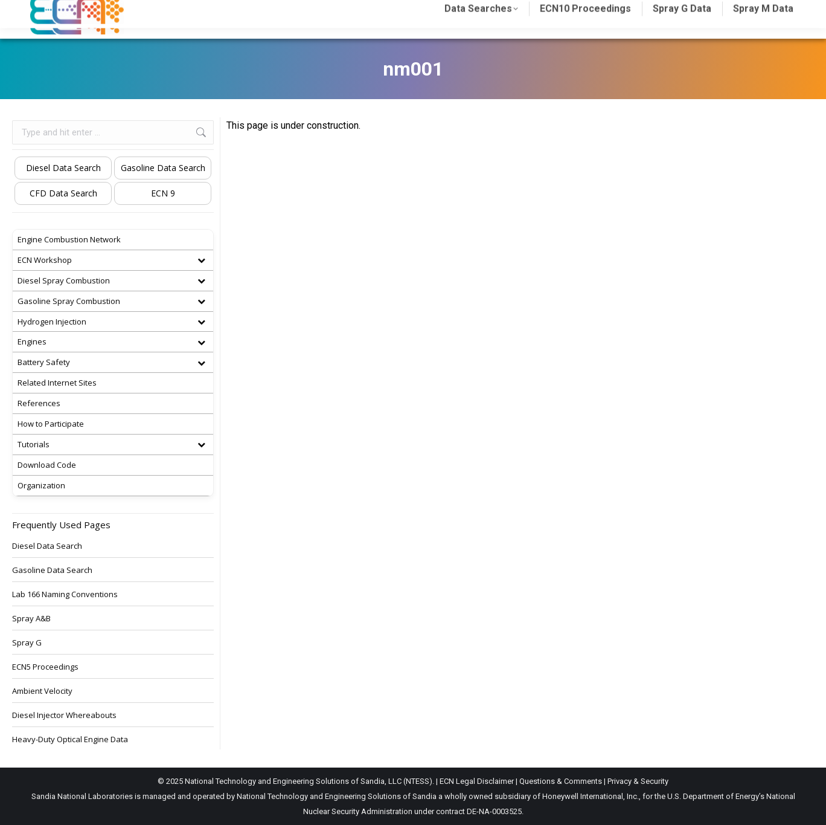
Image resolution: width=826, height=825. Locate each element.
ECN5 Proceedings (45, 666)
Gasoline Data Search (163, 167)
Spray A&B (31, 618)
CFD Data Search (63, 193)
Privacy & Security (637, 781)
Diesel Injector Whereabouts (64, 715)
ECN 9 (163, 193)
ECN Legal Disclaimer (477, 781)
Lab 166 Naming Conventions (65, 594)
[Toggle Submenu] (201, 260)
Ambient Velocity (42, 690)
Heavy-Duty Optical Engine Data (70, 739)
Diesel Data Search (63, 167)
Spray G (27, 642)
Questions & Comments (560, 781)
